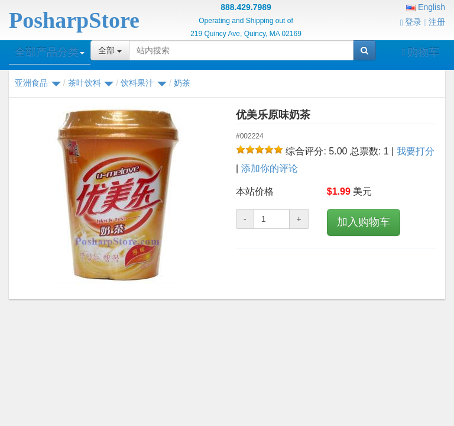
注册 (434, 22)
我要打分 (415, 151)
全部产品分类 (50, 52)
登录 (410, 22)
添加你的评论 (269, 168)
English (425, 7)
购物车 (420, 52)
